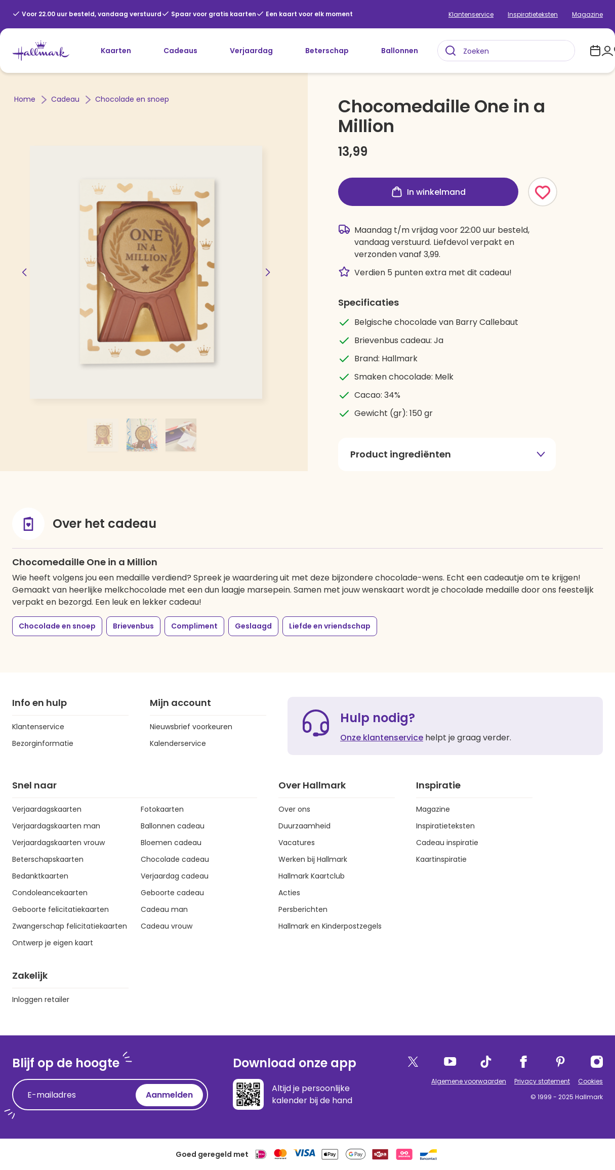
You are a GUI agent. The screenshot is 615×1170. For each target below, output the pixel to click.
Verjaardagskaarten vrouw (58, 843)
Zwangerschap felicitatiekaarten (69, 926)
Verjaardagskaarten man (56, 826)
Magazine (587, 14)
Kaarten (116, 51)
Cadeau (66, 99)
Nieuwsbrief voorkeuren (191, 727)
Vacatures (296, 843)
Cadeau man (164, 909)
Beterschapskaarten (48, 859)
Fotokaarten (162, 809)
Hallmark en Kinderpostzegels (330, 926)
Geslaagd (253, 626)
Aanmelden (169, 1095)
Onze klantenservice (381, 737)
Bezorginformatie (42, 743)
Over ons (294, 809)
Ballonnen (399, 51)
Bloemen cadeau (171, 843)
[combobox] (506, 50)
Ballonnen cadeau (172, 826)
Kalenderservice (178, 743)
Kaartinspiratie (441, 859)
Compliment (194, 626)
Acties (289, 893)
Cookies (590, 1081)
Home (25, 99)
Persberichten (302, 909)
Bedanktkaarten (40, 876)
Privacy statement (542, 1081)
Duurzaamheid (304, 826)
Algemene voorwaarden (468, 1081)
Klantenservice (471, 14)
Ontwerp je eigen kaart (52, 943)
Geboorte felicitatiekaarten (60, 909)
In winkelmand (428, 192)
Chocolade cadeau (175, 859)
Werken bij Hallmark (312, 859)
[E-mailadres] (76, 1095)
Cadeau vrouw (166, 926)
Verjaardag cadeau (175, 876)
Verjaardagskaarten (46, 809)
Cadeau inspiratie (447, 843)
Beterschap (327, 51)
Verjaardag (251, 51)
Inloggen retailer (40, 999)
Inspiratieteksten (533, 14)
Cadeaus (180, 51)
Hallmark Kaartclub (311, 876)
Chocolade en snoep (132, 99)
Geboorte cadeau (172, 893)
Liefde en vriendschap (330, 626)
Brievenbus (133, 626)
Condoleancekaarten (50, 893)
